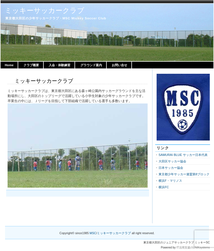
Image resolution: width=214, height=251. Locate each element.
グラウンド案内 (91, 65)
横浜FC (164, 187)
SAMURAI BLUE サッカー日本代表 (183, 154)
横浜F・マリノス (170, 180)
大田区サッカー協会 (172, 161)
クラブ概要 (31, 65)
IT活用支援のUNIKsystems (193, 247)
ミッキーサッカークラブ (44, 10)
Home (9, 65)
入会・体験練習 (59, 65)
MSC (93, 233)
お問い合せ (119, 65)
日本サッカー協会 (171, 167)
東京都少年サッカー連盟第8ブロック (184, 174)
